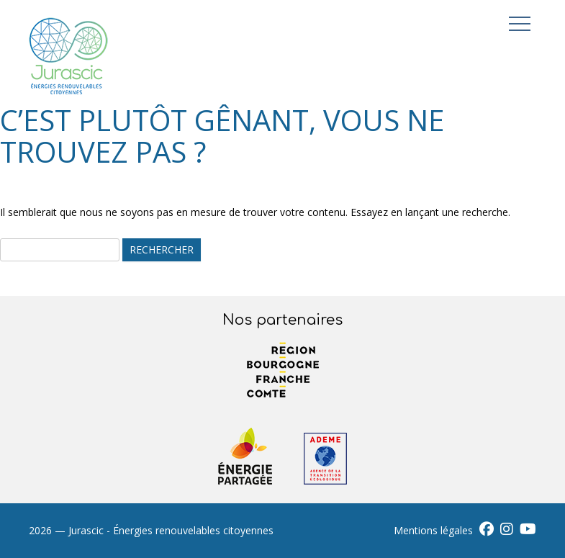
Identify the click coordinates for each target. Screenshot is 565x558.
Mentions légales (433, 530)
